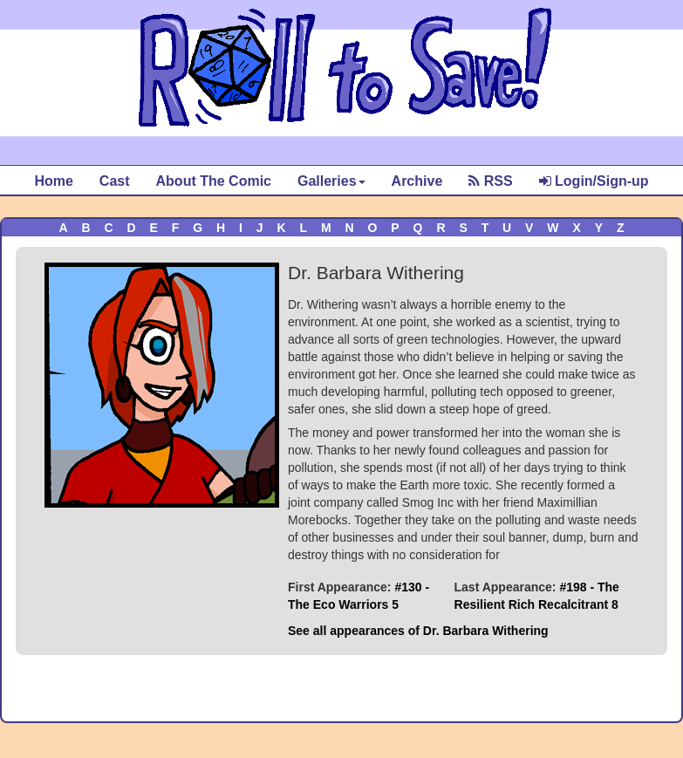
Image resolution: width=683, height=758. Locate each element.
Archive (417, 181)
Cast (114, 181)
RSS (490, 181)
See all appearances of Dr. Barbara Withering (418, 631)
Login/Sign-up (594, 181)
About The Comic (213, 181)
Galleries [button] (331, 181)
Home (53, 181)
